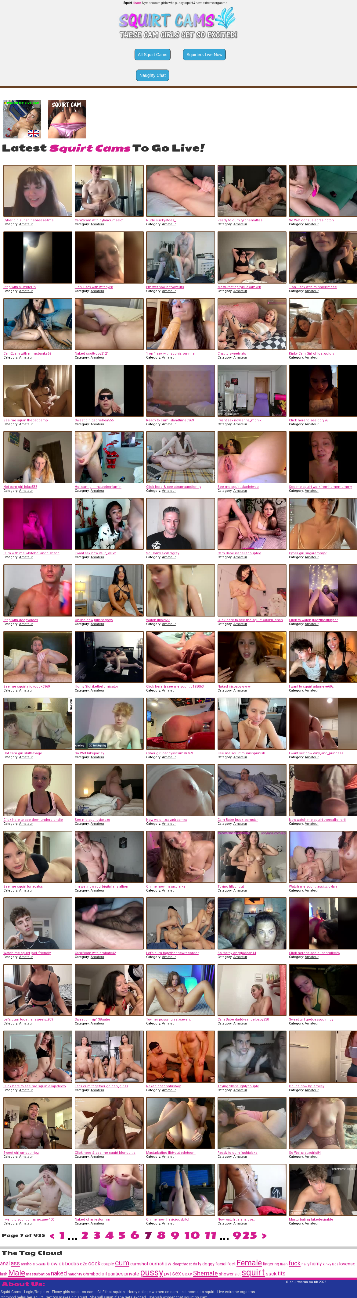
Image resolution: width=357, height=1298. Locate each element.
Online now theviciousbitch (168, 1219)
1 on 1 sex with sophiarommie (170, 354)
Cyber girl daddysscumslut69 (169, 753)
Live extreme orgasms (236, 1292)
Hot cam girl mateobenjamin (98, 487)
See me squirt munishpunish (241, 753)
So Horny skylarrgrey (162, 553)
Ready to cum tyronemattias (240, 220)
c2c (83, 1263)
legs (335, 1264)
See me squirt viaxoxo (92, 820)
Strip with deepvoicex (20, 620)
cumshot (139, 1264)
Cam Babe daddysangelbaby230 (243, 1019)
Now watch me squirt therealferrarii (317, 820)
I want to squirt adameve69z (311, 686)
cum (122, 1263)
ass (15, 1263)
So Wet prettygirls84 (305, 1153)
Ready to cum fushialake (238, 1153)
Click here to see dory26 (308, 420)
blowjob (55, 1264)
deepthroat (182, 1264)
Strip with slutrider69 (19, 287)
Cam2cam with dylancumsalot (99, 220)
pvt (167, 1274)
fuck (295, 1263)
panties (116, 1274)
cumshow (160, 1263)
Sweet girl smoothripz (21, 1153)
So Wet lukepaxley (89, 753)
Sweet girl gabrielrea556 (94, 420)
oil (104, 1274)
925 (244, 1235)
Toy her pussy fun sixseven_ (168, 1019)
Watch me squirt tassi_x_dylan (313, 887)
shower (226, 1274)
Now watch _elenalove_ (236, 1219)
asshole (28, 1264)
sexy (187, 1274)
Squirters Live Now (204, 54)
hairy (305, 1264)
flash (284, 1264)
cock (94, 1263)
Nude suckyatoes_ (161, 220)
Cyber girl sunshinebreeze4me (28, 220)
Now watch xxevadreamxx (166, 820)
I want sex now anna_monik (239, 420)
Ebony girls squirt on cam (73, 1292)
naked (59, 1273)
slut (238, 1274)
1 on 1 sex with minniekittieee (313, 287)
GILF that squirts (111, 1292)
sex (176, 1274)
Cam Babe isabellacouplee (239, 553)
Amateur (26, 224)
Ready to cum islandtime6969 (170, 420)
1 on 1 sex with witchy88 (94, 287)
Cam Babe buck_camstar (238, 820)
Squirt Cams (11, 1292)
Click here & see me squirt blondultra (105, 1153)
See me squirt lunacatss (23, 887)
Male (16, 1272)
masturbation (38, 1274)
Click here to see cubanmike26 (314, 953)
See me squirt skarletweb (238, 487)
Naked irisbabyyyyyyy (234, 686)
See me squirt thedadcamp (25, 420)
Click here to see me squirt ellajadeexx (34, 1086)
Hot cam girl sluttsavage (22, 753)
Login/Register (36, 1292)
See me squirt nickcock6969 (26, 686)
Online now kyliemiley (306, 1086)
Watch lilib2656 (158, 620)
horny (316, 1264)
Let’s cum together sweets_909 (28, 1019)
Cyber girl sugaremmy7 (307, 553)
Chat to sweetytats (232, 354)
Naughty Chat (152, 75)
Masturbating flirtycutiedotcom (171, 1153)
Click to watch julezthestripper (313, 620)
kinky (327, 1264)
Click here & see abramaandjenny (173, 487)
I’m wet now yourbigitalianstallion (101, 887)
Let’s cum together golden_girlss (101, 1086)
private (131, 1274)
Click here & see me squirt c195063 (175, 686)
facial (220, 1264)
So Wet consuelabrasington (311, 220)
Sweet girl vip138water (92, 1019)
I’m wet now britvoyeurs (165, 287)
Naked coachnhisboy (163, 1086)
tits (282, 1273)
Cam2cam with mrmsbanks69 (27, 354)
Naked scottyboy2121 (92, 354)
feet (231, 1263)
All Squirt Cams (152, 54)
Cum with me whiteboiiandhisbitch (31, 553)
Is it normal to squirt (198, 1292)
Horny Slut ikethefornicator (96, 686)
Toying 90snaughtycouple (238, 1086)
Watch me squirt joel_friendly (27, 953)
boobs (72, 1264)
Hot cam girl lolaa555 (20, 487)
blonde (41, 1264)
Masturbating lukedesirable (311, 1219)
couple (107, 1263)
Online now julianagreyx (94, 620)
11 (210, 1235)
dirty (197, 1263)
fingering (271, 1263)
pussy (151, 1272)
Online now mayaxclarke (166, 887)
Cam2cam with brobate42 (95, 953)
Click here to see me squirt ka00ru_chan (250, 620)
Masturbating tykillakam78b (239, 287)
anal (5, 1263)
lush (3, 1274)
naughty (75, 1273)
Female (249, 1262)
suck (271, 1274)
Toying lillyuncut (231, 887)
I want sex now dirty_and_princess (316, 753)
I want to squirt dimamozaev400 (28, 1219)
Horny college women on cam (153, 1292)
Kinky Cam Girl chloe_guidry (311, 354)
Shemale (205, 1273)
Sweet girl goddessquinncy (311, 1019)
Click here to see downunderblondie (33, 820)
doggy (208, 1264)
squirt (253, 1272)
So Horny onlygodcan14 (237, 953)
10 (192, 1235)
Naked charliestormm (92, 1219)
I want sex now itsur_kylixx (95, 553)
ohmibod (92, 1273)
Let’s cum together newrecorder (172, 953)
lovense (347, 1264)
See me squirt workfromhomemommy (320, 487)
